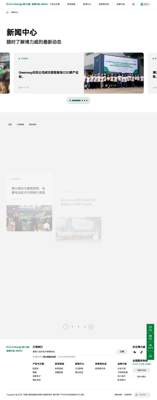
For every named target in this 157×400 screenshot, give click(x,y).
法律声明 (128, 395)
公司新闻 (20, 124)
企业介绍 (122, 368)
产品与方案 (55, 4)
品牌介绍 (121, 4)
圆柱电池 (37, 380)
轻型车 (36, 368)
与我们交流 (141, 370)
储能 (35, 372)
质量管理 (59, 372)
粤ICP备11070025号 (61, 395)
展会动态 (32, 124)
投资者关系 (104, 4)
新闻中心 (87, 4)
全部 (10, 124)
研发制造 (71, 4)
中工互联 (80, 395)
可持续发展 (123, 372)
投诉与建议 (141, 377)
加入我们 (122, 376)
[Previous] (65, 326)
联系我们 (122, 380)
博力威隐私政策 (49, 357)
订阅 (122, 351)
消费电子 (37, 376)
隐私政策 (118, 395)
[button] (73, 100)
